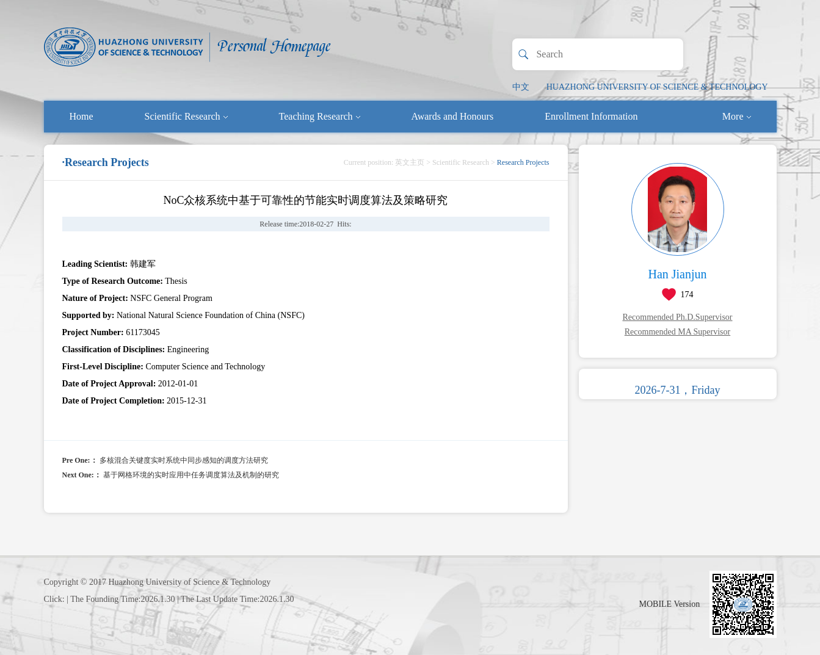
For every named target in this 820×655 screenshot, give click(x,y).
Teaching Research (319, 116)
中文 (520, 87)
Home (81, 116)
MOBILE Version (669, 604)
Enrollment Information (591, 116)
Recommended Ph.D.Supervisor (677, 317)
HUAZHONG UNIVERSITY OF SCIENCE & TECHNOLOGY (657, 87)
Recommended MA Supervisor (677, 331)
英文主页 (409, 162)
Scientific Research (186, 116)
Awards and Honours (453, 116)
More (736, 116)
